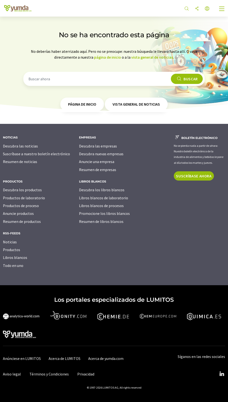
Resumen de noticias (20, 161)
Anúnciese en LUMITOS (22, 358)
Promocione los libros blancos (104, 213)
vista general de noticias (152, 57)
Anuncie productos (18, 213)
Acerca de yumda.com (105, 358)
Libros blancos (15, 257)
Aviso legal (12, 374)
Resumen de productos (22, 221)
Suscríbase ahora (193, 176)
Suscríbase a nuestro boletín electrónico (36, 153)
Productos (11, 249)
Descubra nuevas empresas (101, 153)
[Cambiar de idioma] (207, 9)
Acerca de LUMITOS (64, 358)
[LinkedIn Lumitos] (221, 374)
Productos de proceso (21, 205)
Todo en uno (13, 265)
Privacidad (85, 374)
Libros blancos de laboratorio (103, 197)
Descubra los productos (22, 189)
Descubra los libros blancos (101, 189)
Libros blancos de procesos (101, 205)
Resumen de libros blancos (101, 221)
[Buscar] (186, 9)
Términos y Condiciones (49, 374)
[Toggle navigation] (222, 9)
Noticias (10, 241)
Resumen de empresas (97, 169)
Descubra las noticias (20, 146)
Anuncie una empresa (96, 161)
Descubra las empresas (98, 146)
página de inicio (107, 57)
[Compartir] (196, 9)
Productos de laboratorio (24, 197)
